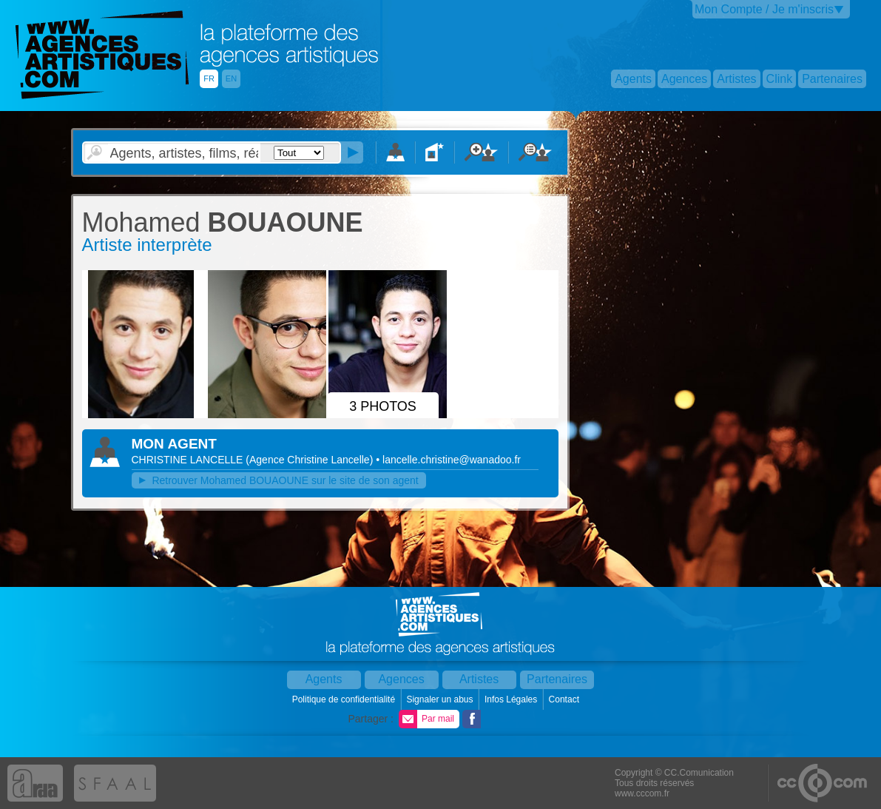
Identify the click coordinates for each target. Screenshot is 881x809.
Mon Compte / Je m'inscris (764, 9)
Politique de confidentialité (345, 699)
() (311, 460)
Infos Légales (512, 699)
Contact (565, 699)
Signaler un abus (440, 699)
